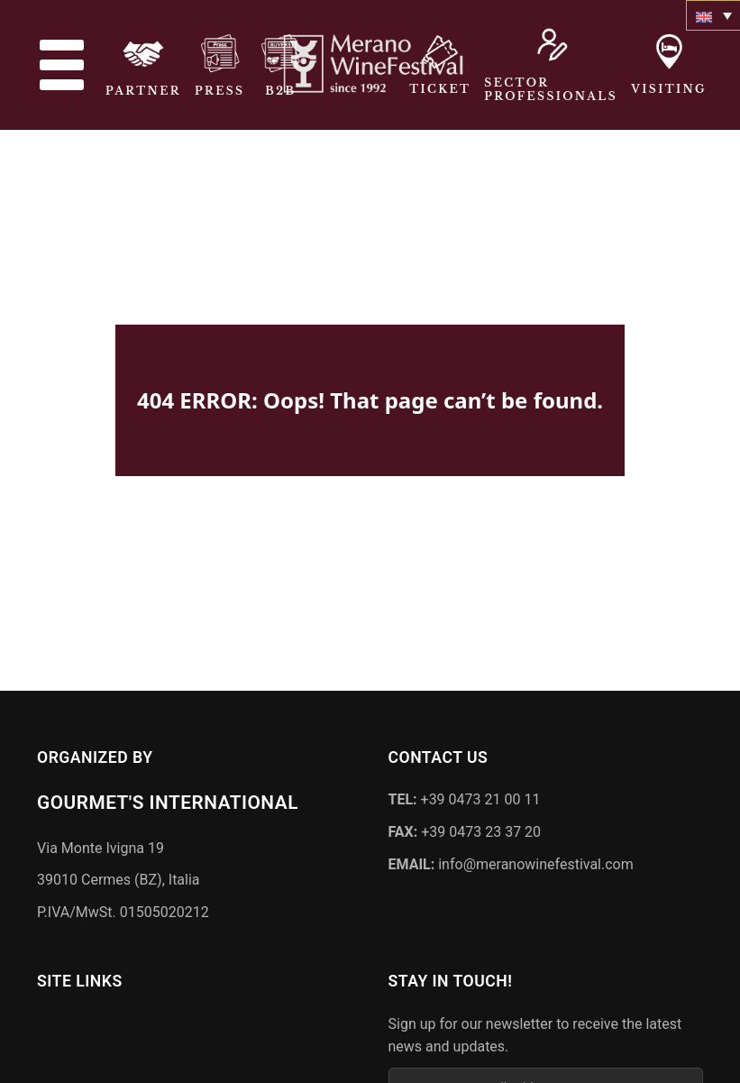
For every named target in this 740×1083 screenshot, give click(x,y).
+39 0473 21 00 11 (464, 795)
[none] (713, 15)
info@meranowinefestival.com (511, 859)
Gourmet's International (167, 799)
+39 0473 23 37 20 (465, 828)
